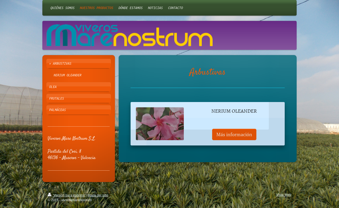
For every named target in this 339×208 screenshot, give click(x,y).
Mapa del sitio (98, 195)
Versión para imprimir (67, 195)
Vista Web (283, 195)
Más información (234, 134)
